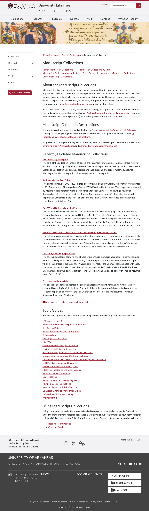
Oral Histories (49, 376)
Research (37, 18)
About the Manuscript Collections (118, 73)
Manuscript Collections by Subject (59, 73)
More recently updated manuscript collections (68, 302)
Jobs (117, 501)
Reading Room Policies (59, 423)
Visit (89, 18)
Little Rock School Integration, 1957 (60, 366)
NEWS (45, 474)
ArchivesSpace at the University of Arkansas (109, 112)
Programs (56, 18)
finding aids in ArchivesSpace (59, 145)
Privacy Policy (96, 501)
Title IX (72, 501)
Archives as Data (50, 328)
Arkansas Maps (50, 335)
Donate (74, 18)
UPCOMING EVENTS (88, 474)
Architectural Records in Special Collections (64, 324)
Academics (28, 464)
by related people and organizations (72, 136)
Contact (105, 18)
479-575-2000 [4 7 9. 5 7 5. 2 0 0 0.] (22, 481)
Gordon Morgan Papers (55, 159)
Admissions (14, 464)
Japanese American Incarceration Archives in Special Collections (74, 359)
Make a (118, 490)
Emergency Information (39, 501)
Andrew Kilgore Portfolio (56, 180)
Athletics (67, 464)
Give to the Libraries (19, 93)
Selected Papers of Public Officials (59, 387)
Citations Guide (56, 427)
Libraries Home (51, 55)
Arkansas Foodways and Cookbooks (60, 331)
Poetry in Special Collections (56, 383)
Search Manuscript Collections (57, 69)
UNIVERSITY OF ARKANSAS (30, 457)
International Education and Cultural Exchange (65, 355)
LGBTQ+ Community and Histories (60, 362)
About (78, 464)
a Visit (121, 482)
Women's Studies (51, 397)
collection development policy (77, 103)
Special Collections (54, 10)
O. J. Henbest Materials (55, 281)
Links (105, 4)
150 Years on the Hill (52, 321)
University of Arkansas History (57, 394)
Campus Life (42, 464)
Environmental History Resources (59, 348)
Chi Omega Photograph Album (58, 253)
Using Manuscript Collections (57, 76)
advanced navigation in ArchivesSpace (98, 145)
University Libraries (54, 5)
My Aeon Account (128, 18)
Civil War (47, 342)
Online (119, 475)
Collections (17, 18)
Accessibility (82, 501)
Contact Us (108, 501)
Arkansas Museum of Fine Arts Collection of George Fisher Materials (79, 232)
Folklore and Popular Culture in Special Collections (67, 352)
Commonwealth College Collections (60, 345)
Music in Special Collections (56, 373)
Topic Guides (89, 73)
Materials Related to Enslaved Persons (61, 369)
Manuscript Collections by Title (94, 69)
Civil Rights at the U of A (54, 338)
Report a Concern (59, 501)
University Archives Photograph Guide (61, 390)
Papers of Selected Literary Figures (59, 380)
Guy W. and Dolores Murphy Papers (61, 208)
